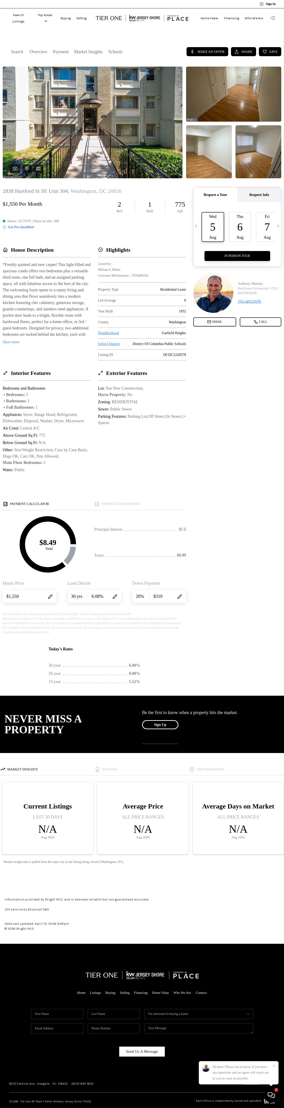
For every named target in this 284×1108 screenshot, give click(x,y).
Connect (201, 982)
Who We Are (254, 16)
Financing (231, 16)
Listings (95, 982)
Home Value (209, 16)
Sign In (268, 4)
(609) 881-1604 (82, 1073)
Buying (66, 16)
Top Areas (46, 16)
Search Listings (19, 16)
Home (81, 982)
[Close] (274, 1066)
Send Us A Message (142, 1041)
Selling (83, 16)
